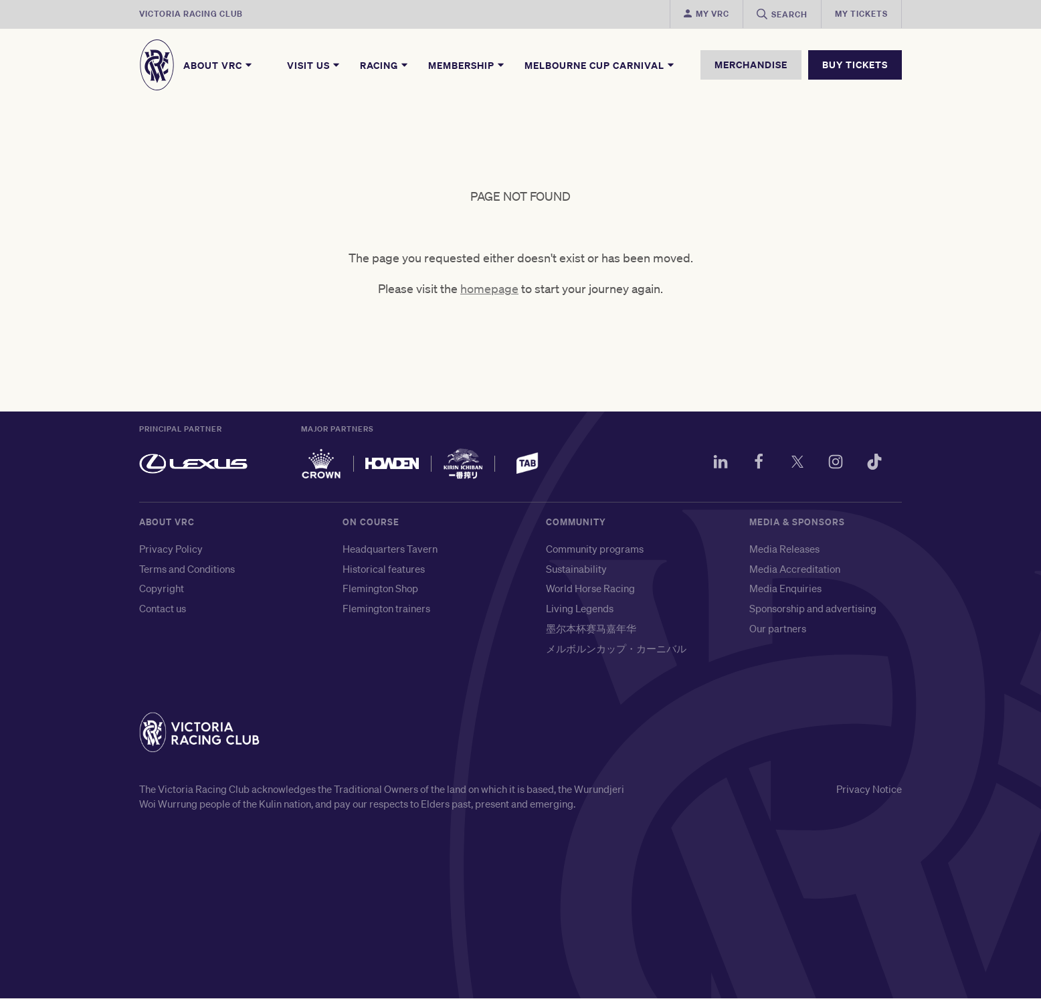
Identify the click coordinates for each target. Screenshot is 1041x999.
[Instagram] (835, 464)
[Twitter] (796, 464)
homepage (489, 289)
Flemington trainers (386, 608)
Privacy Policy (171, 548)
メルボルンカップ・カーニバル (616, 648)
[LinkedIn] (719, 464)
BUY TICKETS (855, 64)
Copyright (161, 589)
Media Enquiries (785, 589)
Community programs (595, 548)
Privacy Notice (869, 789)
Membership (467, 65)
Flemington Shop (380, 589)
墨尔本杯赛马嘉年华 (591, 628)
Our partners (777, 628)
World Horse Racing (590, 589)
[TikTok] (874, 464)
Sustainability (576, 568)
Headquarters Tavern (390, 548)
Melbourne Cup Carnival (600, 65)
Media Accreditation (794, 568)
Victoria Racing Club (191, 13)
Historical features (384, 568)
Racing (384, 65)
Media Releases (784, 548)
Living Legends (579, 608)
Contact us (162, 608)
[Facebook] (757, 464)
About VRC (218, 65)
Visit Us (314, 65)
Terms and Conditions (187, 568)
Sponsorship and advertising (812, 608)
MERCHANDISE (751, 64)
